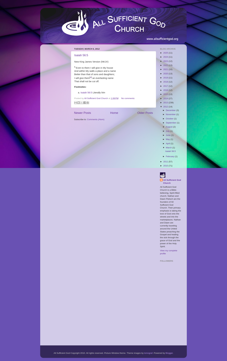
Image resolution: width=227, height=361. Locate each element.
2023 (166, 61)
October (170, 118)
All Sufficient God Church (172, 181)
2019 (166, 78)
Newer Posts (82, 112)
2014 (166, 98)
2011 (166, 161)
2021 (166, 69)
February (170, 156)
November (171, 114)
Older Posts (145, 112)
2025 (166, 53)
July (168, 131)
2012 (166, 106)
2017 (166, 86)
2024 (166, 57)
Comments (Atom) (96, 119)
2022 (166, 65)
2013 (166, 102)
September (171, 123)
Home (114, 112)
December (171, 110)
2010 (166, 166)
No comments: (128, 98)
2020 (166, 73)
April (168, 143)
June (168, 135)
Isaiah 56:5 (81, 55)
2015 (166, 94)
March (169, 147)
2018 (166, 82)
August (169, 127)
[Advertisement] (55, 94)
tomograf (148, 353)
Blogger (169, 353)
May (168, 139)
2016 (166, 90)
